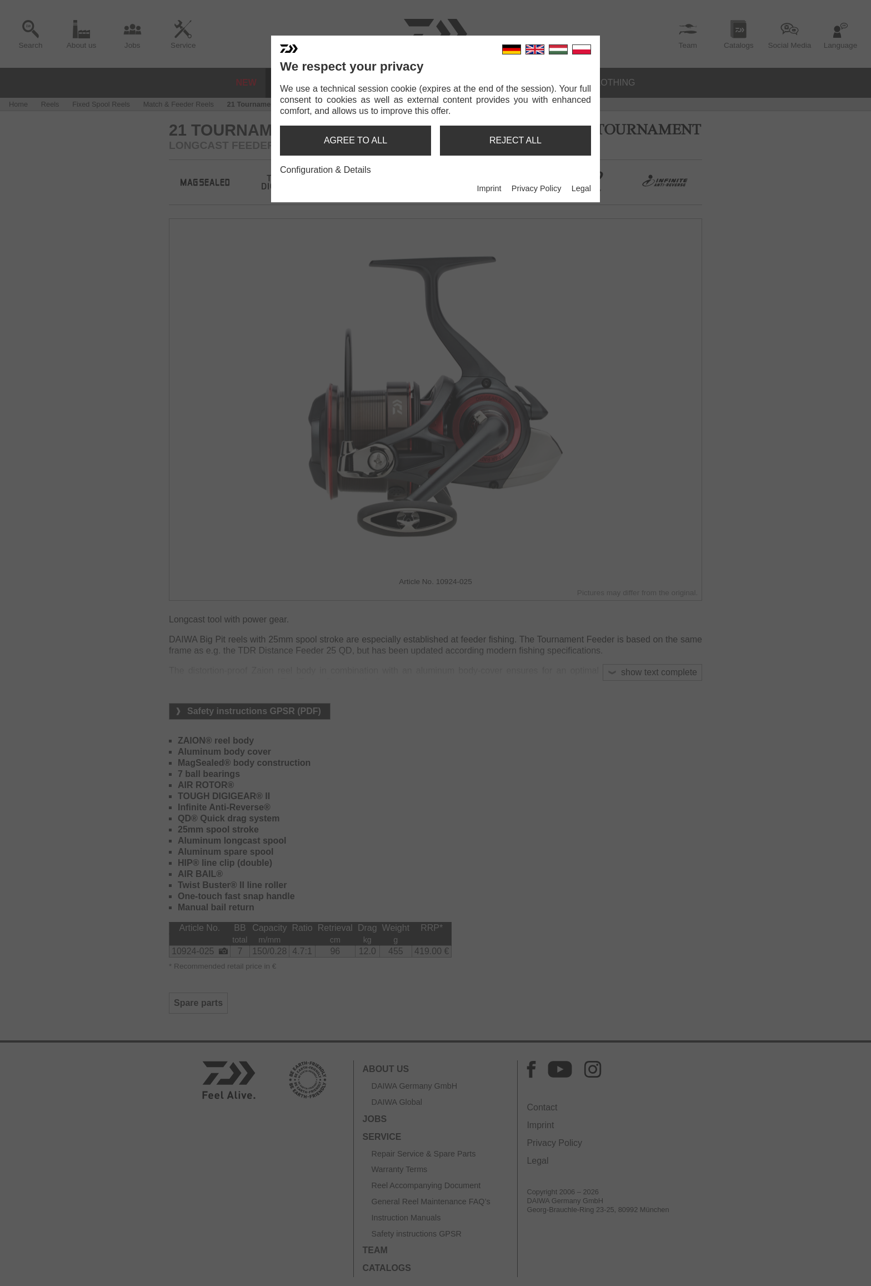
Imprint (489, 188)
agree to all (355, 140)
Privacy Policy (537, 188)
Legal (581, 188)
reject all (515, 140)
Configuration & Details (325, 170)
